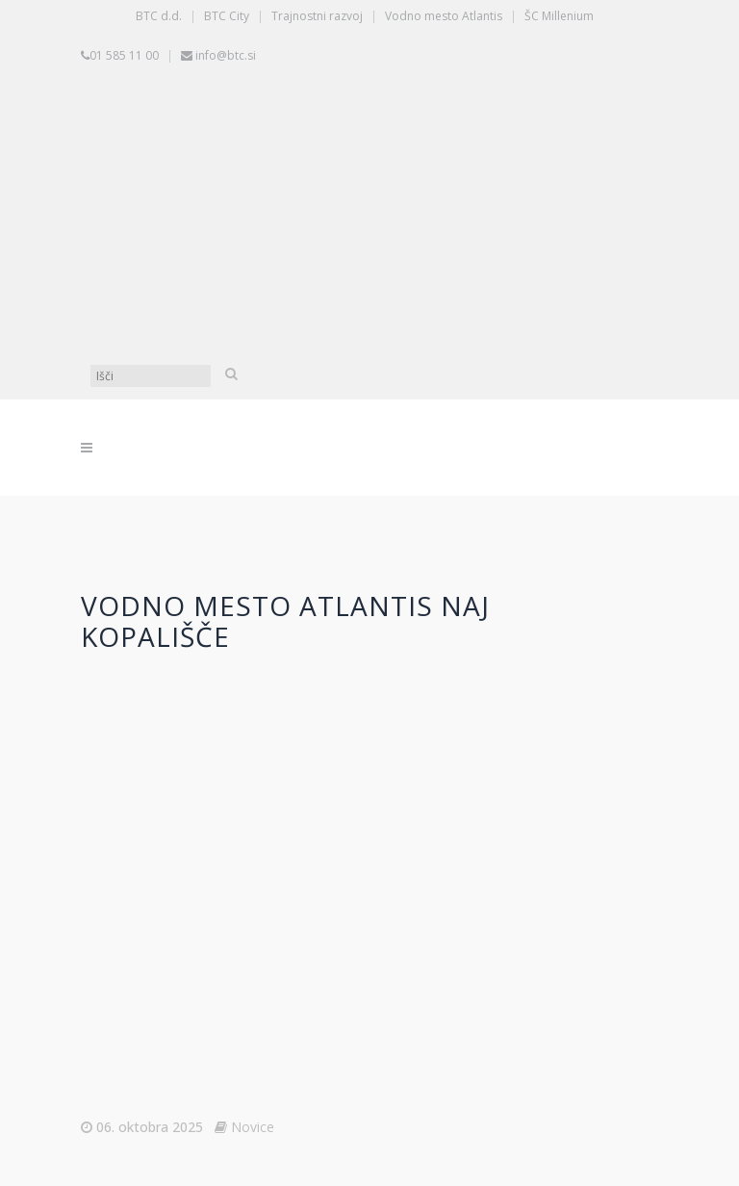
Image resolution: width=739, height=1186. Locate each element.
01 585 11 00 (124, 55)
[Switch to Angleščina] (374, 288)
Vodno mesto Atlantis (443, 16)
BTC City (226, 16)
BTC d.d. (159, 16)
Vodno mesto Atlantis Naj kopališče (285, 621)
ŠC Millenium (559, 16)
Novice (252, 1127)
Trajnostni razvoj (317, 16)
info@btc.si (225, 55)
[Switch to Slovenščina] (374, 143)
